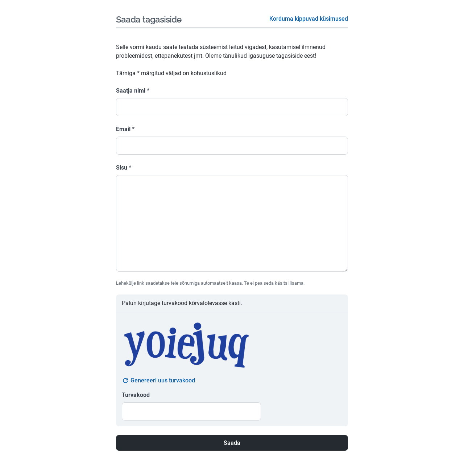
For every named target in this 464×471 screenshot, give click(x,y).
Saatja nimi (132, 90)
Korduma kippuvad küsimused (308, 18)
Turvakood (136, 394)
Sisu (123, 167)
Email (125, 129)
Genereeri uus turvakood (158, 380)
